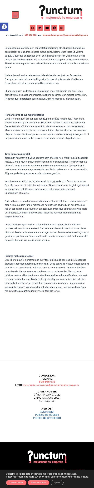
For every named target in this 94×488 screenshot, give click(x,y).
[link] (4, 27)
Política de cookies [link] (47, 415)
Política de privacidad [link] (47, 418)
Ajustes (57, 483)
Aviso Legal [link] (47, 412)
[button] (15, 15)
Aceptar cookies (16, 483)
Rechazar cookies (38, 483)
